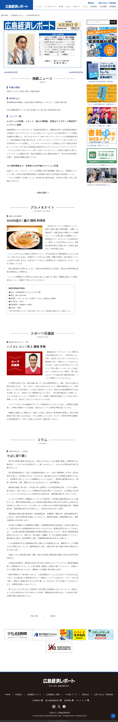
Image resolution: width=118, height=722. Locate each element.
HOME (5, 15)
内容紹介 (93, 6)
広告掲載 (103, 6)
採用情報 (67, 700)
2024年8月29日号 (33, 15)
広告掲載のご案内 (53, 694)
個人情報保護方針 (52, 700)
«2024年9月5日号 (10, 72)
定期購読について (34, 694)
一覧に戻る (34, 616)
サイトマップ (81, 700)
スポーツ (76, 6)
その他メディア (71, 694)
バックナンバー (50, 6)
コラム (85, 6)
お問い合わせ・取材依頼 (107, 3)
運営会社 (91, 3)
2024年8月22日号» (76, 72)
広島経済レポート (17, 15)
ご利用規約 (36, 700)
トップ (39, 6)
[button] (100, 58)
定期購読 (112, 6)
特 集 (61, 6)
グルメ (68, 6)
